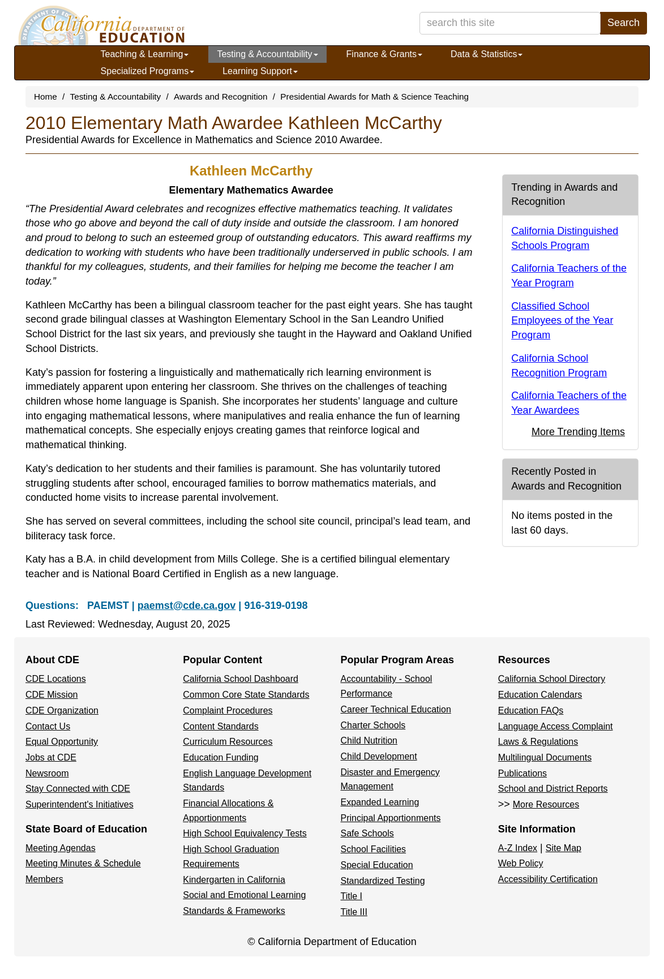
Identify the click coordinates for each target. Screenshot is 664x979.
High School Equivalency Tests (245, 833)
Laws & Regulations (538, 741)
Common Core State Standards (246, 694)
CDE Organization (61, 710)
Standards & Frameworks (234, 911)
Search (623, 22)
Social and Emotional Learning (244, 895)
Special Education (377, 865)
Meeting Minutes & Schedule (83, 863)
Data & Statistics (486, 54)
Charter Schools (373, 725)
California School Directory (551, 679)
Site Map (563, 848)
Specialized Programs (148, 71)
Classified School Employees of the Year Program (562, 320)
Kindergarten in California (234, 879)
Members (44, 879)
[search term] (510, 23)
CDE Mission (51, 694)
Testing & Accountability (267, 54)
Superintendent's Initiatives (79, 804)
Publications (522, 773)
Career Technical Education (396, 709)
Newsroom (46, 773)
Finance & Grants (384, 54)
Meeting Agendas (60, 848)
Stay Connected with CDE (77, 788)
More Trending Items (578, 431)
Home (45, 96)
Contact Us (47, 726)
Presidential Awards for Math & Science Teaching (374, 96)
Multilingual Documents (545, 757)
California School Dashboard (240, 679)
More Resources (546, 804)
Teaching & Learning (145, 54)
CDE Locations (55, 679)
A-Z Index (517, 848)
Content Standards (220, 726)
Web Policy (520, 863)
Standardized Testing (383, 881)
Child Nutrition (369, 740)
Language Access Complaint (555, 726)
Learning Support (260, 71)
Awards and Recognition (221, 96)
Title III (354, 912)
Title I (352, 896)
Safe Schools (367, 833)
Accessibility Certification (548, 879)
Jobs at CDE (50, 757)
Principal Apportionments (391, 818)
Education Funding (220, 757)
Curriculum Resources (227, 741)
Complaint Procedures (227, 710)
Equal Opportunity (61, 741)
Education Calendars (540, 694)
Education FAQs (531, 710)
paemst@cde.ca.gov (187, 605)
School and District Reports (553, 788)
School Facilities (373, 849)
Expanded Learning (380, 802)
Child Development (379, 756)
